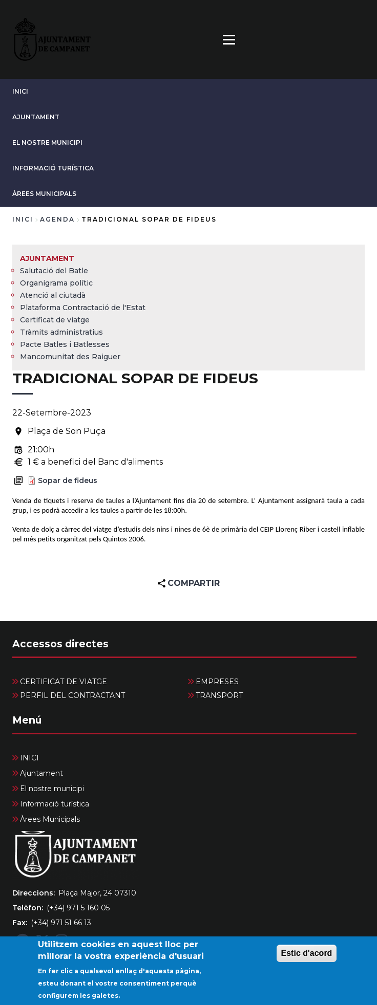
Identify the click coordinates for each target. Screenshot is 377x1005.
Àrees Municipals (44, 194)
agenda (57, 219)
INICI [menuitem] (29, 757)
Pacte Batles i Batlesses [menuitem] (65, 344)
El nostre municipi (47, 142)
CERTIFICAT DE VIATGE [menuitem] (63, 681)
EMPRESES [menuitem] (217, 681)
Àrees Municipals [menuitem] (50, 819)
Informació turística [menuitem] (54, 803)
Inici (22, 219)
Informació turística (53, 168)
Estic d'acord (306, 957)
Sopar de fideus (67, 480)
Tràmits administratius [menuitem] (61, 332)
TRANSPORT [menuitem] (219, 695)
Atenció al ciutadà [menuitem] (53, 295)
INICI (20, 91)
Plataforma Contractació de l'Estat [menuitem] (82, 307)
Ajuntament (35, 117)
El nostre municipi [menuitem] (52, 788)
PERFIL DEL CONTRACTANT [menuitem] (72, 695)
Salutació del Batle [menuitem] (54, 270)
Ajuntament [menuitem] (47, 258)
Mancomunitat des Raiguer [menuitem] (70, 356)
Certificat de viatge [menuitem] (55, 319)
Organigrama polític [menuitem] (56, 283)
